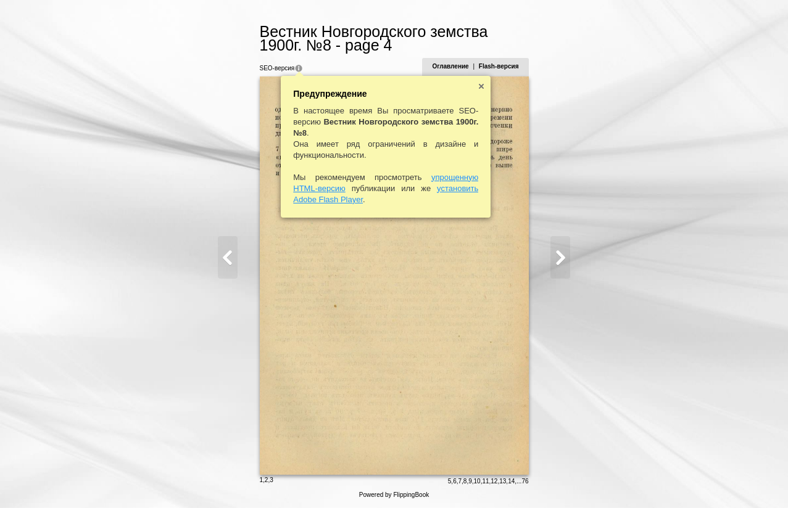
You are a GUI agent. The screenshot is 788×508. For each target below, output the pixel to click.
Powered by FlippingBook (394, 494)
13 (502, 481)
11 (485, 481)
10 (477, 481)
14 (511, 481)
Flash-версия (499, 66)
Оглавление (450, 66)
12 (494, 481)
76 (524, 481)
